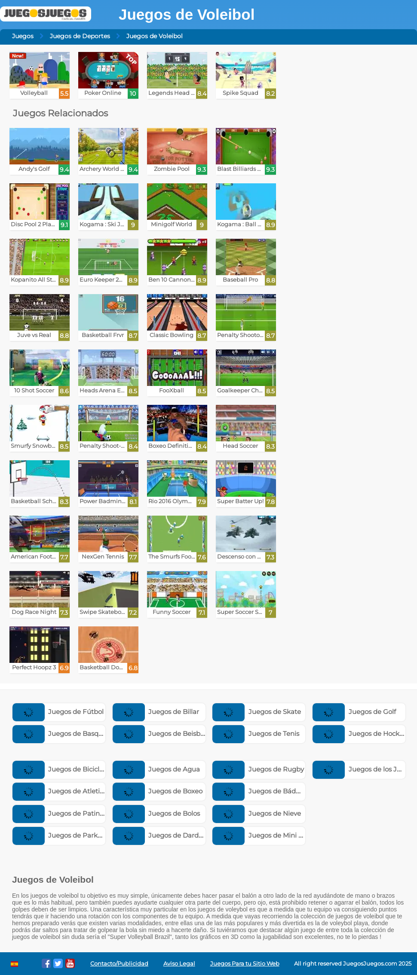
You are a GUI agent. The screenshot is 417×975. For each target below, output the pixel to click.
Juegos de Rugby (258, 769)
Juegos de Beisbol (159, 733)
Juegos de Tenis (255, 733)
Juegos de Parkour (60, 835)
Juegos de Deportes (80, 36)
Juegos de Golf (354, 712)
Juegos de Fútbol (58, 712)
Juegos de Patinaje (61, 813)
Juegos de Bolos (156, 813)
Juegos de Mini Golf (261, 835)
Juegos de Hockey (360, 733)
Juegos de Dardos (159, 835)
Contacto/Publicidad (119, 963)
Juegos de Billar (156, 712)
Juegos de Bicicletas (62, 769)
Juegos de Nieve (256, 813)
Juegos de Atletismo (63, 791)
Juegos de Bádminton (265, 791)
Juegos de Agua (156, 769)
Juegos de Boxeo (158, 791)
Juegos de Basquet (61, 733)
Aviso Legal (179, 963)
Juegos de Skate (256, 712)
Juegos (23, 36)
